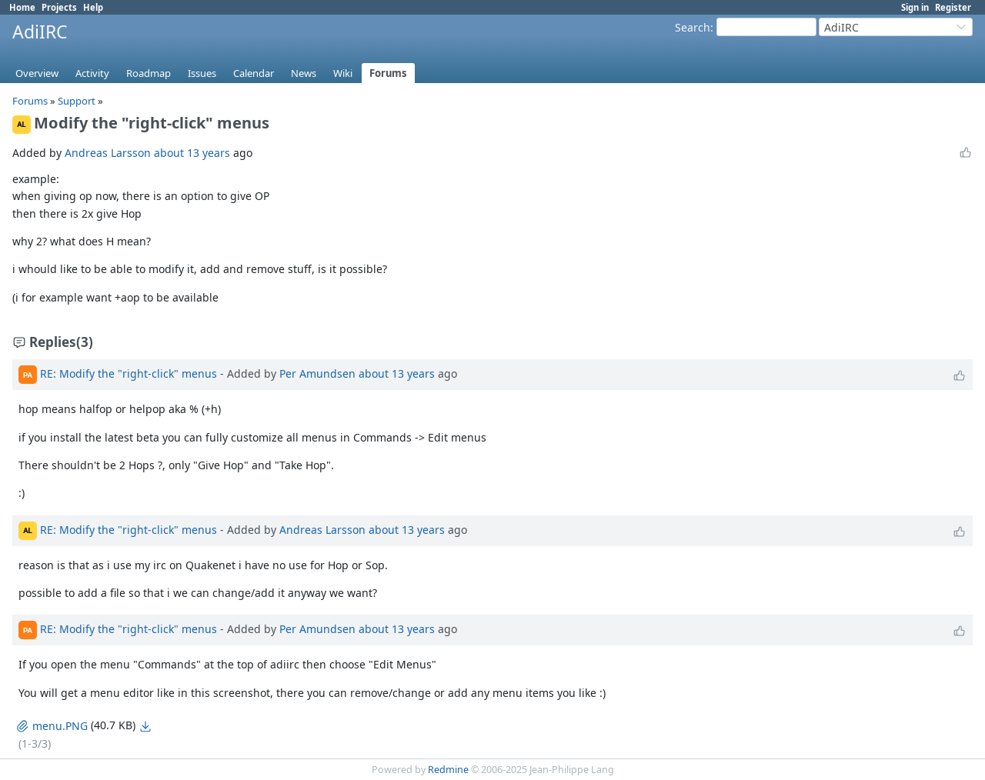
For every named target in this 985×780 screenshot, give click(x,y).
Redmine (448, 769)
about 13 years (192, 152)
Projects (59, 7)
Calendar (253, 73)
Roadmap (148, 73)
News (303, 73)
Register (953, 7)
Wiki (342, 73)
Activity (92, 73)
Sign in (915, 7)
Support (76, 101)
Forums (388, 73)
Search (692, 27)
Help (93, 7)
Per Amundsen (317, 373)
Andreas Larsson (108, 152)
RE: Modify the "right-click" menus (128, 373)
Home (22, 7)
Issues (202, 73)
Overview (36, 73)
